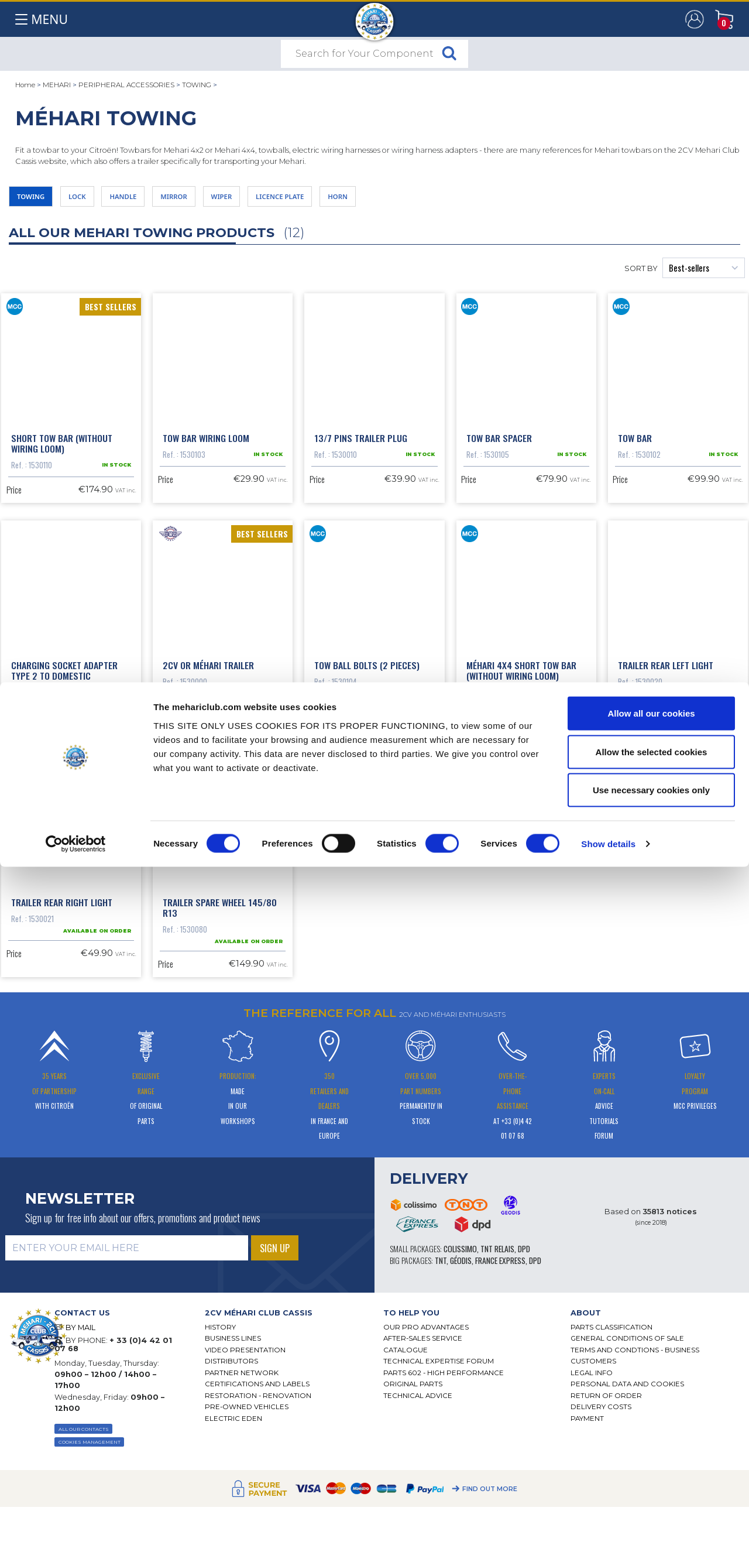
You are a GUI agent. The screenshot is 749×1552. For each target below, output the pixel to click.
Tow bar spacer (499, 450)
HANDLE (152, 199)
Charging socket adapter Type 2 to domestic (64, 748)
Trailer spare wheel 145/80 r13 (220, 1041)
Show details (608, 1529)
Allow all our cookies (651, 1398)
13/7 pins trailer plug (360, 450)
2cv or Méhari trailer (208, 743)
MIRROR (216, 199)
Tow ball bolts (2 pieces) (367, 743)
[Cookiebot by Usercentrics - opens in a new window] (76, 1529)
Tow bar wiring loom (206, 450)
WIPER (276, 199)
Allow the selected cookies (651, 1437)
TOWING (196, 85)
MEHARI (57, 85)
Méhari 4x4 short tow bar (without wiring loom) (521, 748)
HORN (422, 199)
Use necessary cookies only (651, 1475)
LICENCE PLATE (350, 199)
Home (25, 85)
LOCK (95, 199)
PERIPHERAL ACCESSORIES (126, 85)
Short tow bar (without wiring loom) (61, 455)
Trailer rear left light (665, 743)
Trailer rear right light (61, 1036)
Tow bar (635, 450)
